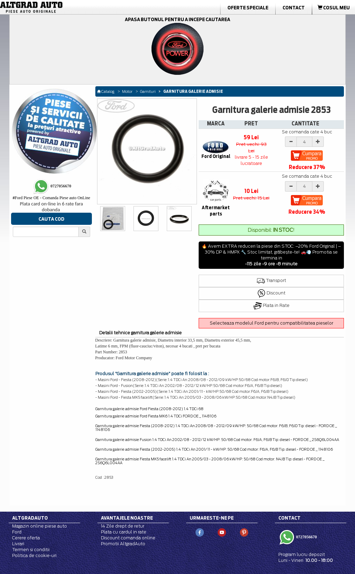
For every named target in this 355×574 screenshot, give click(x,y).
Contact (294, 7)
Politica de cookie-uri (34, 555)
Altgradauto (30, 518)
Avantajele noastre (127, 518)
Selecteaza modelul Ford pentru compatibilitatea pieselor (271, 323)
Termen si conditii (31, 549)
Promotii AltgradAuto (123, 543)
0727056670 (306, 537)
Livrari (18, 543)
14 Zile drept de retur (122, 526)
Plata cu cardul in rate (123, 532)
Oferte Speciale (247, 7)
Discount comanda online (128, 537)
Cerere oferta (26, 537)
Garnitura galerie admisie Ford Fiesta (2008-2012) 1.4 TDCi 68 (149, 409)
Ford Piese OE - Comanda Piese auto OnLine (51, 197)
